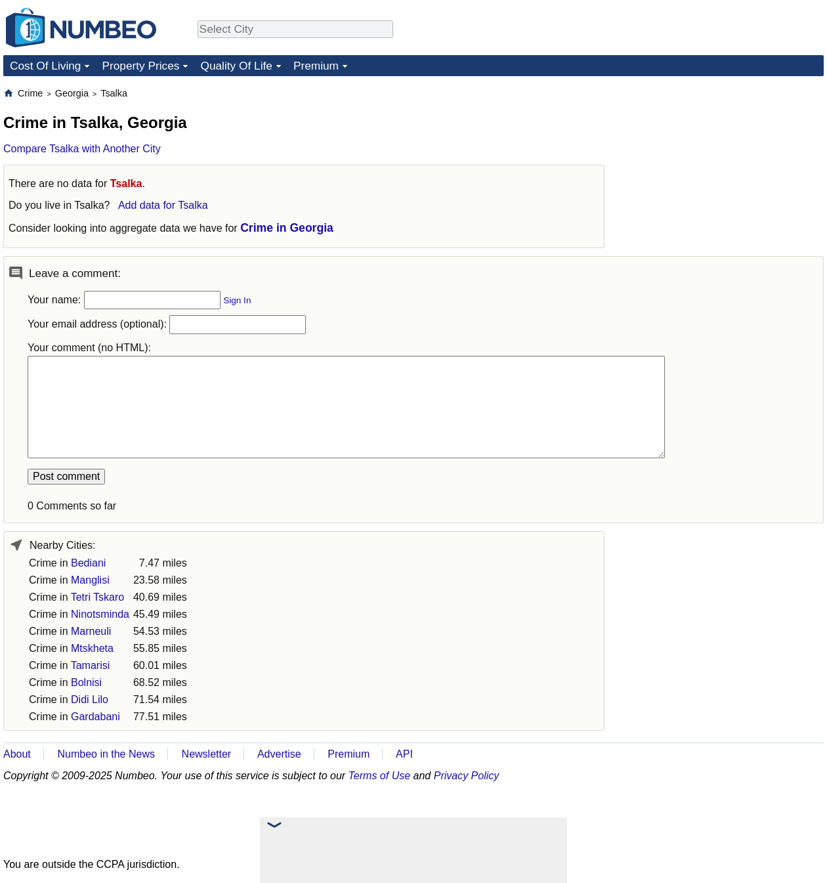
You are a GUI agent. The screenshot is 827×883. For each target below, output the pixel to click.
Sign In (237, 300)
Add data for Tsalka (163, 205)
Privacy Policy (466, 775)
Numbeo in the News (106, 754)
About (17, 754)
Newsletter (207, 754)
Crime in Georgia (286, 227)
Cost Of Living (45, 65)
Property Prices (140, 65)
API (404, 754)
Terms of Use (380, 775)
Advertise (279, 754)
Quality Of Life (236, 65)
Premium (316, 65)
